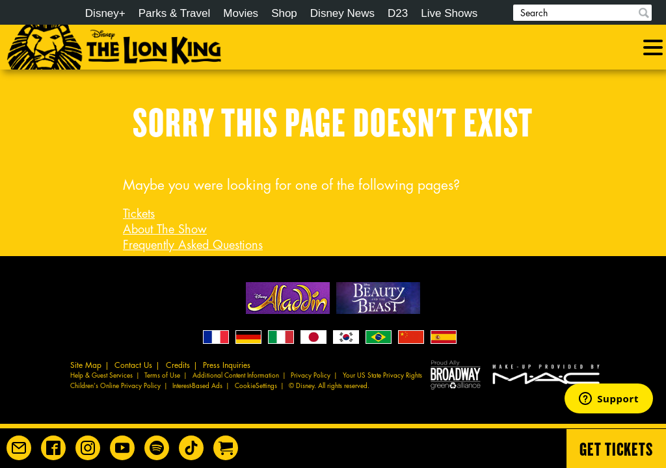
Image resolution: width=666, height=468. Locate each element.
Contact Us (133, 365)
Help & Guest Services (101, 375)
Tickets (139, 214)
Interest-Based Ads (197, 386)
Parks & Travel (175, 13)
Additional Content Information (236, 375)
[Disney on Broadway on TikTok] (191, 448)
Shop (284, 13)
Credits (178, 365)
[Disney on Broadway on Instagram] (87, 448)
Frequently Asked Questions (193, 245)
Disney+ (105, 13)
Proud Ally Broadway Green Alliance (456, 374)
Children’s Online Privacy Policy (115, 386)
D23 (398, 13)
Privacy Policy (310, 375)
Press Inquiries (226, 365)
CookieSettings (256, 386)
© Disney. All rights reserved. (329, 386)
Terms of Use (162, 375)
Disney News (342, 13)
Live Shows (449, 13)
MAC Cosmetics (547, 374)
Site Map (85, 365)
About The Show (165, 229)
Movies (240, 13)
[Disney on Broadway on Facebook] (53, 448)
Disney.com (31, 13)
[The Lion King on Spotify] (156, 448)
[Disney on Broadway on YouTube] (122, 448)
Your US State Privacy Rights (382, 375)
